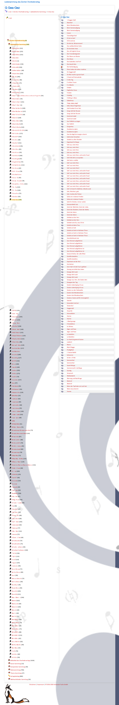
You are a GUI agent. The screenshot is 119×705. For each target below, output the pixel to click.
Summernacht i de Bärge (74, 368)
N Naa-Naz (15, 455)
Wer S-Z (14, 616)
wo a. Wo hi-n (16, 641)
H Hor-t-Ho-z (15, 342)
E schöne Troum (72, 82)
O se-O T (14, 477)
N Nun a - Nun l (16, 462)
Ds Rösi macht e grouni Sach (75, 74)
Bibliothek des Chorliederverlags (20, 660)
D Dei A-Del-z (16, 99)
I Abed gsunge (71, 321)
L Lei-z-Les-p (15, 408)
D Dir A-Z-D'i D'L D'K (18, 130)
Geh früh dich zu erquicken (75, 158)
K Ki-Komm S (15, 389)
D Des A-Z (15, 118)
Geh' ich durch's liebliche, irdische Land (79, 189)
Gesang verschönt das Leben (75, 269)
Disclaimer (32, 684)
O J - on (14, 471)
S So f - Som (15, 522)
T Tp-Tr (14, 556)
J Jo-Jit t (14, 376)
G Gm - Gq (15, 313)
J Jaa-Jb (14, 367)
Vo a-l (13, 575)
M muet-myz (15, 452)
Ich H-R (14, 361)
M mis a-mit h (16, 443)
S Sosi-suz (14, 528)
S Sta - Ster (15, 531)
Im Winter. (70, 326)
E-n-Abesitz (70, 85)
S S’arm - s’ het (16, 537)
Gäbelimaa (70, 100)
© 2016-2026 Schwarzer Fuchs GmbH (56, 684)
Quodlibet (15, 493)
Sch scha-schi (16, 540)
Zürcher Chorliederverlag (21, 12)
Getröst (69, 300)
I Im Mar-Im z (16, 351)
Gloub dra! (70, 306)
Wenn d (14, 600)
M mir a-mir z (16, 440)
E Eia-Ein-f (15, 143)
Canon (69, 33)
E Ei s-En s (15, 140)
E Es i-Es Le (15, 168)
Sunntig (69, 370)
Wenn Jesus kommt (72, 389)
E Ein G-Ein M (16, 146)
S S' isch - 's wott (17, 503)
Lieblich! (69, 342)
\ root (9, 12)
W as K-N (14, 594)
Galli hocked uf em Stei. (74, 108)
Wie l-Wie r (15, 626)
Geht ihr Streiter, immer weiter (76, 202)
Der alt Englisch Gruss (73, 51)
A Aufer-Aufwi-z (16, 70)
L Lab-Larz (15, 399)
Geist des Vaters (72, 212)
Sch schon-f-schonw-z (18, 550)
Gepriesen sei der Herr (74, 261)
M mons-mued (16, 449)
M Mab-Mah (15, 424)
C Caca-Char (15, 80)
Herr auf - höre (16, 345)
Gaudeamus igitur (72, 129)
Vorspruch (70, 373)
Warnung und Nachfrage (74, 378)
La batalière (70, 334)
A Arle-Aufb (15, 67)
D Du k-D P (15, 136)
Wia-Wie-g (15, 619)
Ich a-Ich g (15, 358)
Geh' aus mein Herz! (73, 168)
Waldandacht (71, 376)
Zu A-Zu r (14, 654)
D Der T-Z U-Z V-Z (17, 114)
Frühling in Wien (72, 98)
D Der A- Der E (16, 102)
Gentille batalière (72, 256)
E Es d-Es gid (15, 159)
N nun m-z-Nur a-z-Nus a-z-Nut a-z (22, 465)
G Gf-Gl (14, 310)
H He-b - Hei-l (16, 329)
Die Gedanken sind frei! (74, 61)
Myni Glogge (71, 347)
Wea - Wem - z (16, 597)
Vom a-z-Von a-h (16, 578)
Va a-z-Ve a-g (16, 569)
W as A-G (14, 591)
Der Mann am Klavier (73, 56)
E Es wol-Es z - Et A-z (18, 184)
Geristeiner (70, 264)
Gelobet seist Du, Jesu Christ (75, 222)
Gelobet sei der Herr (73, 217)
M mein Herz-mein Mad (19, 433)
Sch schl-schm (16, 544)
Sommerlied (70, 360)
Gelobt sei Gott (71, 228)
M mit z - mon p (16, 446)
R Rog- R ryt (15, 499)
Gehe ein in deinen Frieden (75, 196)
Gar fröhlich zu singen (73, 121)
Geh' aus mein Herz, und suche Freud (78, 170)
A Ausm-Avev (16, 73)
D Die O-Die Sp (16, 127)
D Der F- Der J (16, 105)
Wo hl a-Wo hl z (16, 645)
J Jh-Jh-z (14, 373)
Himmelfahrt (71, 313)
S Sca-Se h (15, 509)
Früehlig (69, 95)
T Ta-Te (14, 553)
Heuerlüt (69, 311)
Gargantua (70, 126)
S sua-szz (14, 534)
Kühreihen (15, 395)
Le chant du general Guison (75, 339)
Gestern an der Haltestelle (75, 290)
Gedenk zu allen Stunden (74, 139)
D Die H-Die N (16, 124)
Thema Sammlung (16, 673)
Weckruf (69, 381)
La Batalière (70, 337)
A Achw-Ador (15, 51)
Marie (69, 344)
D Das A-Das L (16, 92)
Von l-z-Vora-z (16, 581)
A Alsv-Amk (15, 58)
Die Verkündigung (72, 67)
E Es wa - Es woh (17, 181)
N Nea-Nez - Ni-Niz (17, 458)
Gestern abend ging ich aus (75, 285)
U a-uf (13, 559)
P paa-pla (14, 487)
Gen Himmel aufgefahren (74, 241)
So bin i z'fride (71, 357)
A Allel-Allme (16, 54)
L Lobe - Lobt (15, 414)
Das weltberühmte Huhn (74, 46)
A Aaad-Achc (15, 48)
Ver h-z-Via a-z (16, 572)
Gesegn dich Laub (72, 272)
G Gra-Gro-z (15, 317)
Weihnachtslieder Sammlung (19, 679)
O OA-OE (14, 474)
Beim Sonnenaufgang (73, 28)
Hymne (69, 316)
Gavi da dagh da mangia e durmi (77, 134)
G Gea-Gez (51, 12)
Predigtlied (70, 350)
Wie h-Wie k (15, 622)
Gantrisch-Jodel (71, 116)
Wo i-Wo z (15, 648)
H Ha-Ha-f (15, 326)
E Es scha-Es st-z (16, 174)
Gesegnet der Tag (72, 282)
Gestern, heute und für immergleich (78, 298)
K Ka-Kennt (15, 386)
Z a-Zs (13, 651)
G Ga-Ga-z (15, 196)
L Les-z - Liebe (16, 411)
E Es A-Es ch (15, 155)
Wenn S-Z (14, 607)
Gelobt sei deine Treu (73, 225)
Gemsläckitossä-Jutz (73, 238)
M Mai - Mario (16, 427)
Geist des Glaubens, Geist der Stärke (78, 209)
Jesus (13, 383)
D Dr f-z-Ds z (15, 133)
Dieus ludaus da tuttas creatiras (76, 69)
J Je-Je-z (14, 370)
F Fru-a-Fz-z (15, 193)
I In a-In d (14, 354)
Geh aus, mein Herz (73, 145)
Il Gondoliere (71, 324)
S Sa (13, 506)
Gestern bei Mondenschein (75, 293)
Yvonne (69, 391)
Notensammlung (15, 670)
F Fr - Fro (14, 190)
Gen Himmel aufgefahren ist (75, 248)
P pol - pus (15, 490)
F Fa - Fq (14, 187)
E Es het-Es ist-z (16, 165)
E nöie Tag (70, 80)
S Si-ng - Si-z (15, 515)
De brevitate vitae (72, 48)
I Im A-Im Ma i (16, 348)
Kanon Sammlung (16, 663)
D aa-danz (15, 89)
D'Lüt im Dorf (71, 38)
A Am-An (14, 61)
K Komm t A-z (16, 392)
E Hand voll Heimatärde (74, 77)
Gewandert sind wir (73, 303)
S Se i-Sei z (15, 512)
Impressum (40, 684)
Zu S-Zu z (14, 657)
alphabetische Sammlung (38, 12)
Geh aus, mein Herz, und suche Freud (78, 155)
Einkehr (69, 87)
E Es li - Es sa (15, 171)
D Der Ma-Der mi (17, 111)
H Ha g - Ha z (16, 323)
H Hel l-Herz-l (16, 332)
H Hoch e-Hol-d (16, 339)
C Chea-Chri (15, 83)
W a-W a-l (15, 585)
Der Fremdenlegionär (73, 54)
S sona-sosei (15, 525)
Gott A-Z (14, 320)
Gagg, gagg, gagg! (72, 103)
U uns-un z (15, 566)
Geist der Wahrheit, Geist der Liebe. (78, 207)
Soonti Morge (71, 365)
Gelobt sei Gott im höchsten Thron (77, 230)
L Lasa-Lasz (15, 402)
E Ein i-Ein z (15, 149)
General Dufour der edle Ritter (76, 254)
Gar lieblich (70, 124)
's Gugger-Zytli (71, 20)
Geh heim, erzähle (72, 160)
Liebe (13, 421)
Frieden (69, 93)
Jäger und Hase (71, 329)
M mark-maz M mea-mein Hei (21, 430)
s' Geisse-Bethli (71, 352)
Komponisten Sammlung (18, 667)
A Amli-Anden (16, 64)
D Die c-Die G (16, 121)
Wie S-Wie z (15, 629)
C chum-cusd (15, 86)
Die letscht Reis (71, 64)
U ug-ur (14, 563)
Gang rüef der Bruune (73, 111)
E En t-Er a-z (15, 152)
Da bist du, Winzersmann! (74, 43)
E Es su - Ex (15, 177)
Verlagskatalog (15, 676)
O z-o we (14, 484)
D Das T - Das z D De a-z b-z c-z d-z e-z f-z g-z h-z (26, 95)
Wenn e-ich (15, 604)
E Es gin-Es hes (16, 162)
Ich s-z (13, 364)
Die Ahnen (70, 59)
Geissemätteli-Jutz (72, 204)
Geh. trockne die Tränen (74, 194)
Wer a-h (14, 610)
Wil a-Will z (15, 632)
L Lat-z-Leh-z (15, 405)
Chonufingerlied (72, 35)
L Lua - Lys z (15, 417)
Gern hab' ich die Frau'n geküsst (76, 267)
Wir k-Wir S (15, 635)
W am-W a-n (15, 588)
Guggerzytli (70, 308)
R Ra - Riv (14, 496)
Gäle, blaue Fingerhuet (74, 106)
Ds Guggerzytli (71, 72)
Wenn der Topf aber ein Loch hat (77, 386)
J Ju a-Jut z (15, 380)
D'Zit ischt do (71, 41)
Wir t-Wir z (15, 638)
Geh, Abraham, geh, (73, 191)
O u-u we (14, 481)
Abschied (69, 22)
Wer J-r (14, 613)
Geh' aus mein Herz (73, 163)
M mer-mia (15, 436)
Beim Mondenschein (73, 25)
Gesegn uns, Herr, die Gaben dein (77, 280)
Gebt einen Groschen (73, 137)
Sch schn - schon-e (17, 547)
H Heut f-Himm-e (17, 336)
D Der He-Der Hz (17, 108)
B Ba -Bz (14, 77)
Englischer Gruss (72, 90)
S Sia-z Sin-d (15, 518)
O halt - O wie (16, 468)
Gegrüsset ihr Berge (73, 142)
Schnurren (70, 355)
